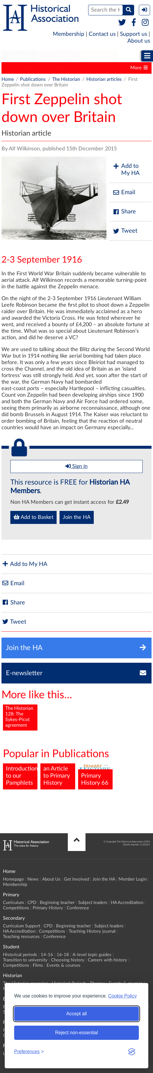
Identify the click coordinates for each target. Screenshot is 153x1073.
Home (7, 79)
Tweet (124, 231)
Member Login (133, 879)
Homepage (13, 879)
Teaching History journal (92, 931)
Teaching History (63, 67)
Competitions (16, 908)
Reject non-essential (76, 1032)
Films (38, 965)
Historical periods (20, 955)
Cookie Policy (122, 995)
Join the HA (77, 517)
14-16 (47, 955)
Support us (133, 34)
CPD (31, 902)
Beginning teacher (57, 902)
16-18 (63, 955)
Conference (78, 908)
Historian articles (104, 79)
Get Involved (76, 879)
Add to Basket (33, 517)
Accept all (76, 1013)
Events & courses (63, 965)
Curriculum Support (21, 926)
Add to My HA (126, 169)
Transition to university (25, 960)
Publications (33, 79)
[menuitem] (19, 56)
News (33, 879)
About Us (51, 879)
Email (123, 192)
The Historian (103, 67)
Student (99, 56)
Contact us (102, 34)
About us (138, 41)
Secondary (59, 56)
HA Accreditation (127, 902)
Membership (68, 34)
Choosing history (67, 960)
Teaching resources (21, 936)
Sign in (76, 466)
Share (124, 212)
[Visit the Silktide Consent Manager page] (132, 1052)
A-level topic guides (92, 955)
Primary (19, 56)
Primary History (20, 67)
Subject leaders (92, 902)
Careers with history (107, 960)
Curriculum (13, 902)
